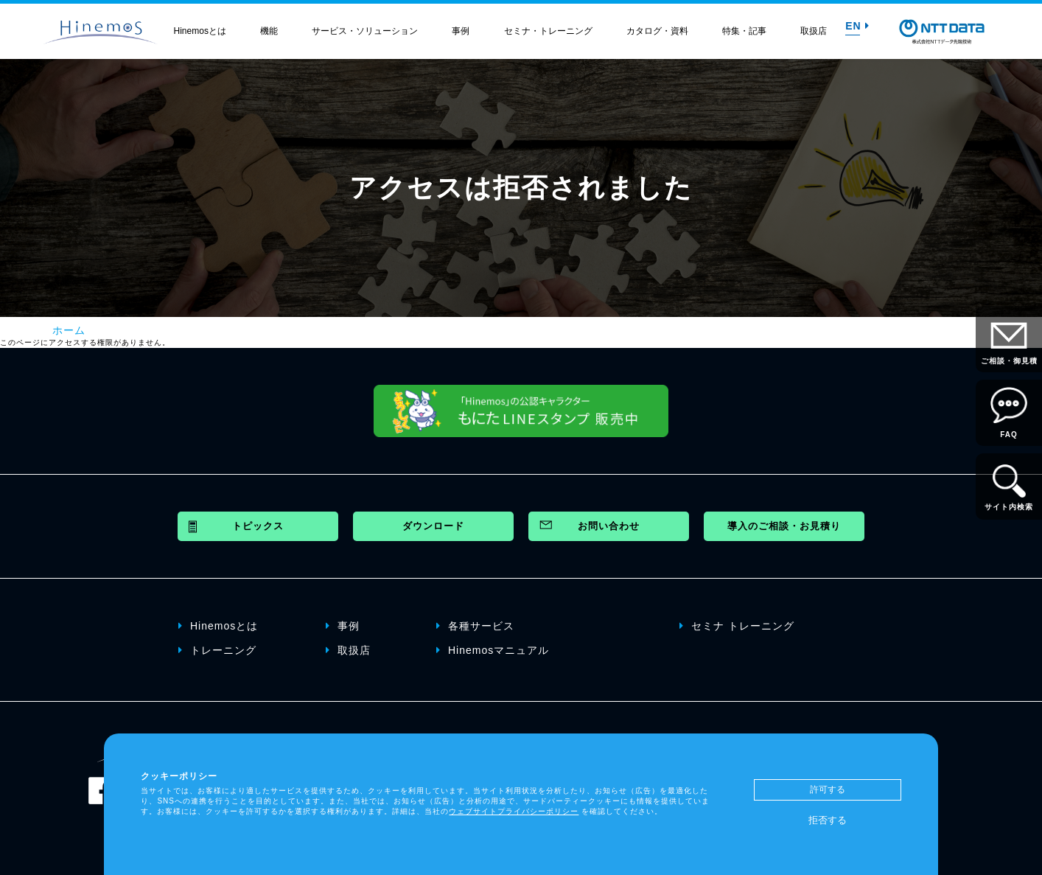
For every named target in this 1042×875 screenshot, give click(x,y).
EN (857, 26)
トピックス (258, 525)
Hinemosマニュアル (492, 650)
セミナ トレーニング (736, 626)
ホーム (68, 330)
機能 (269, 31)
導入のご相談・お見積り (784, 525)
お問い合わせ (609, 525)
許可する (827, 789)
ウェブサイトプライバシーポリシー (513, 811)
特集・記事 (744, 31)
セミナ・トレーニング (548, 31)
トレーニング (217, 650)
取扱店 (813, 31)
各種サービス (475, 626)
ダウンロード (433, 525)
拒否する (827, 820)
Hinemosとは (200, 31)
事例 (460, 31)
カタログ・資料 (657, 31)
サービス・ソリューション (365, 31)
